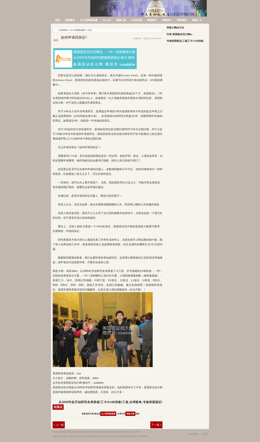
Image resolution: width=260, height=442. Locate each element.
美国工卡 (197, 20)
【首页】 (205, 434)
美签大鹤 (130, 414)
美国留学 (152, 20)
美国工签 (121, 20)
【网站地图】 (193, 434)
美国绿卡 (167, 20)
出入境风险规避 (89, 20)
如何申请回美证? (74, 37)
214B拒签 (71, 6)
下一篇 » (156, 424)
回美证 (58, 407)
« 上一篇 (59, 424)
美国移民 (182, 20)
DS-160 (107, 20)
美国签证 (70, 20)
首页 (57, 20)
